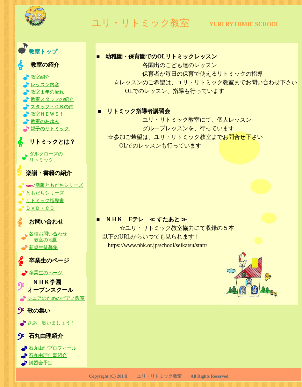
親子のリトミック (50, 128)
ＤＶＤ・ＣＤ (40, 208)
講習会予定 (41, 362)
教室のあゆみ (45, 121)
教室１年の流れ (47, 92)
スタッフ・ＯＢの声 (52, 106)
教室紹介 (40, 77)
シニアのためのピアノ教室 (56, 298)
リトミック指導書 (45, 200)
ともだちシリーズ (45, 192)
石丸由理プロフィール (52, 348)
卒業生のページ (45, 272)
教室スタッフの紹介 (52, 99)
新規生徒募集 (43, 247)
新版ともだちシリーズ (59, 185)
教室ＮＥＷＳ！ (47, 114)
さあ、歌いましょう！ (51, 322)
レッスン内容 (45, 84)
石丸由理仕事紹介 (48, 355)
